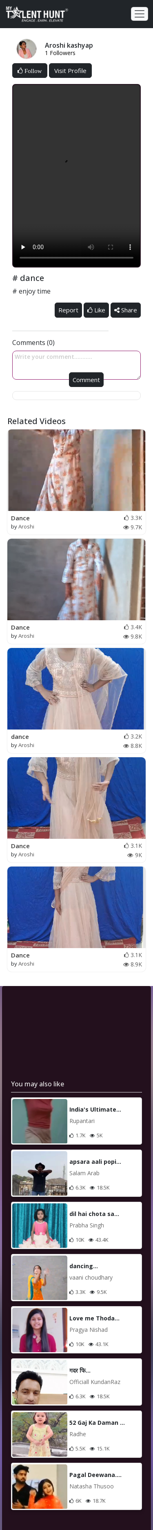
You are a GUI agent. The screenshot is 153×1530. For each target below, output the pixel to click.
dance (20, 736)
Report (68, 310)
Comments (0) (33, 342)
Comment (86, 380)
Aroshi (26, 526)
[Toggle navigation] (139, 14)
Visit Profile (70, 70)
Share (125, 310)
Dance (20, 518)
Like (96, 310)
